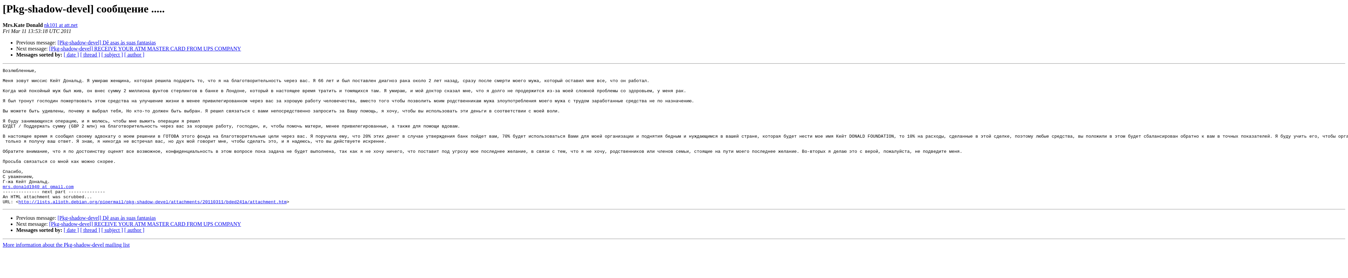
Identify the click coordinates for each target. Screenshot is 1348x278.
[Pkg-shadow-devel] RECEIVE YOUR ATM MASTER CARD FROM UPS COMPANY (145, 48)
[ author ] (134, 55)
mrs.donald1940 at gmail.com (38, 211)
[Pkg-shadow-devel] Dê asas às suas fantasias (107, 42)
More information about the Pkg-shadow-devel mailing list (66, 272)
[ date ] (71, 55)
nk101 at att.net (61, 25)
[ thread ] (90, 55)
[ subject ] (112, 55)
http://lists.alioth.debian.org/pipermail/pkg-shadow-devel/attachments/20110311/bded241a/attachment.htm (153, 229)
